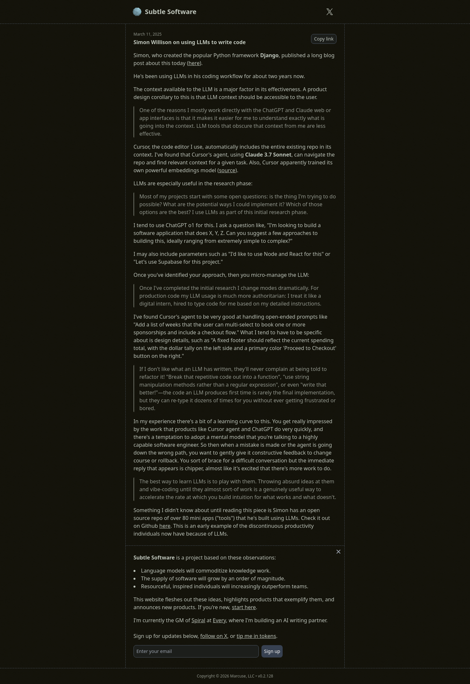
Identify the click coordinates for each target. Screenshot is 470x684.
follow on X (213, 636)
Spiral (198, 620)
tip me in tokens (256, 636)
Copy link (324, 39)
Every (219, 620)
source (227, 170)
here (193, 63)
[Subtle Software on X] (329, 11)
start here (244, 607)
